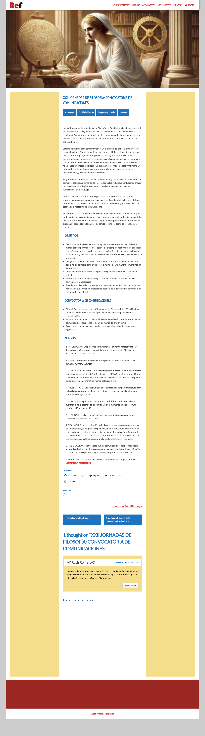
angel (139, 520)
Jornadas (123, 122)
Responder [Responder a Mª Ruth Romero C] (130, 603)
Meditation (108, 730)
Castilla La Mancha (86, 122)
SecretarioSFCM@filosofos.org (78, 473)
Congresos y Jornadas (106, 122)
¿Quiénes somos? (120, 5)
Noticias (136, 5)
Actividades (147, 5)
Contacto (189, 5)
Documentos (163, 5)
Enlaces (177, 5)
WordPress (96, 730)
